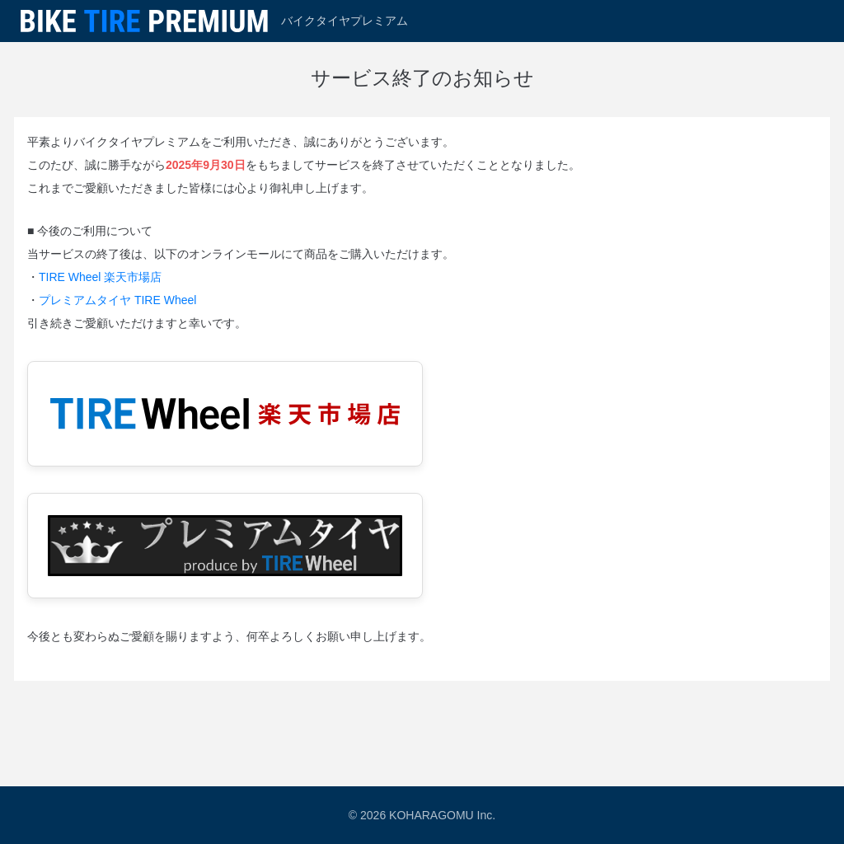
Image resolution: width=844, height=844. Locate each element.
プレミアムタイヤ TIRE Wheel (117, 300)
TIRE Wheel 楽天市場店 (100, 277)
